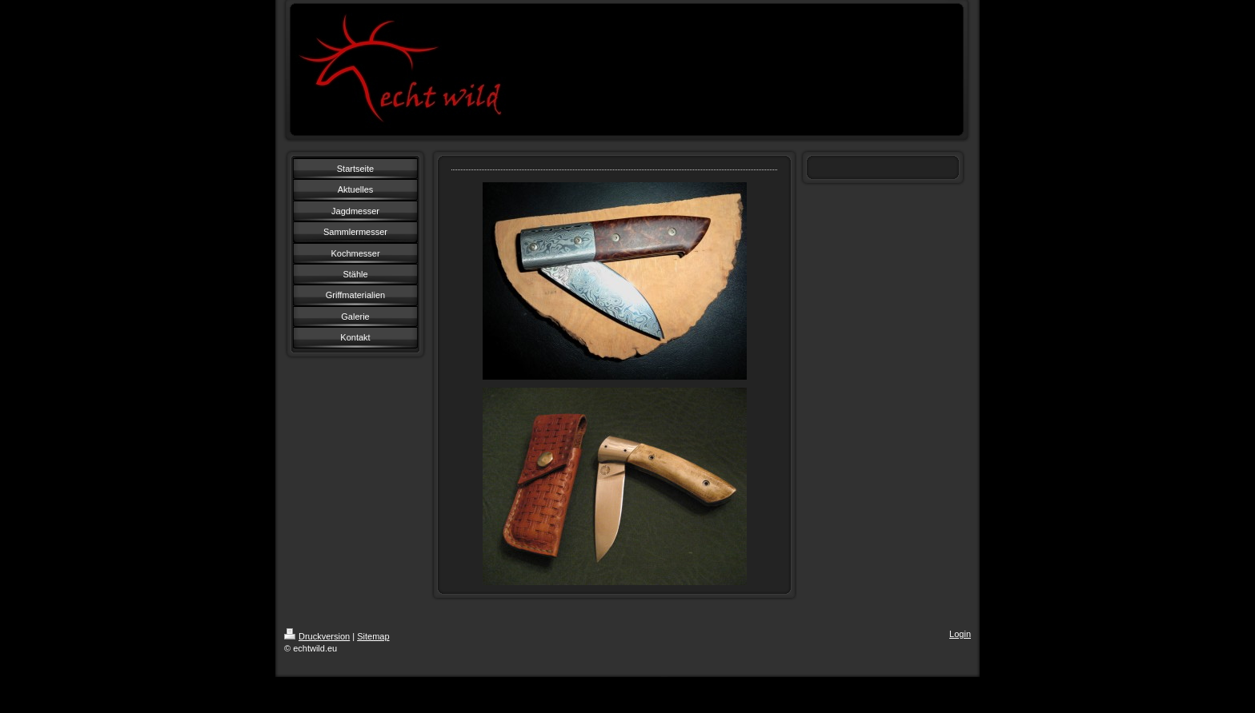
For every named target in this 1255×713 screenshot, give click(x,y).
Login (960, 634)
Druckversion (317, 636)
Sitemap (373, 636)
